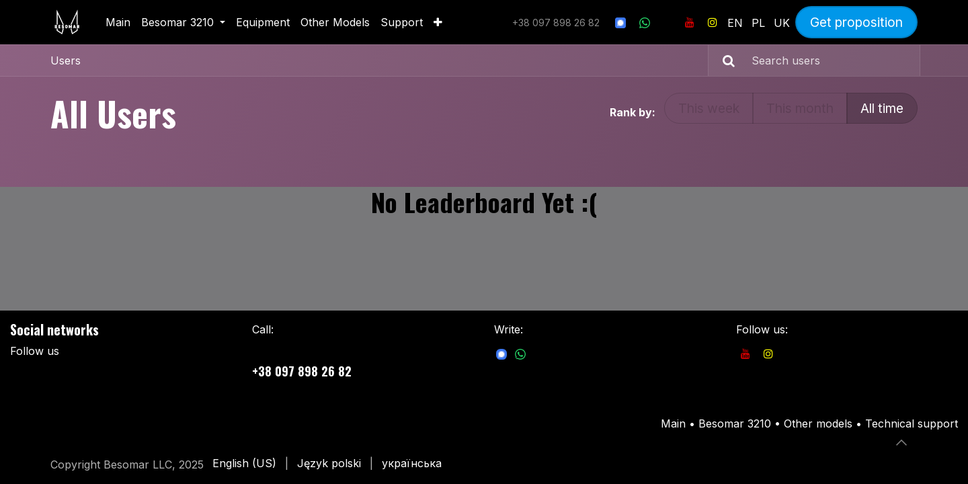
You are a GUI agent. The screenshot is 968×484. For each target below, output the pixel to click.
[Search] (723, 60)
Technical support (911, 423)
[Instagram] (712, 22)
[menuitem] (118, 22)
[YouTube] (689, 22)
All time (881, 108)
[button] (901, 442)
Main (673, 423)
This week (708, 108)
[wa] (645, 22)
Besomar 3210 (736, 423)
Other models (818, 423)
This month (800, 108)
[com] (501, 354)
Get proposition (856, 22)
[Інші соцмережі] (667, 22)
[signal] (620, 22)
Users (65, 60)
